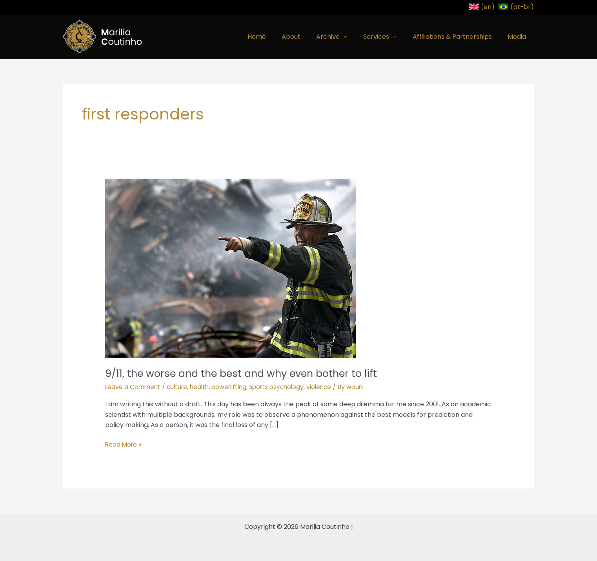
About (305, 36)
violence (328, 386)
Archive (339, 36)
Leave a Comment (133, 386)
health (203, 386)
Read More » (124, 444)
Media (518, 36)
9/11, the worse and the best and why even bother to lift (245, 373)
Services (384, 36)
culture (179, 386)
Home (274, 36)
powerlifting (234, 386)
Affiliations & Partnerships (457, 36)
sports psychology (284, 386)
